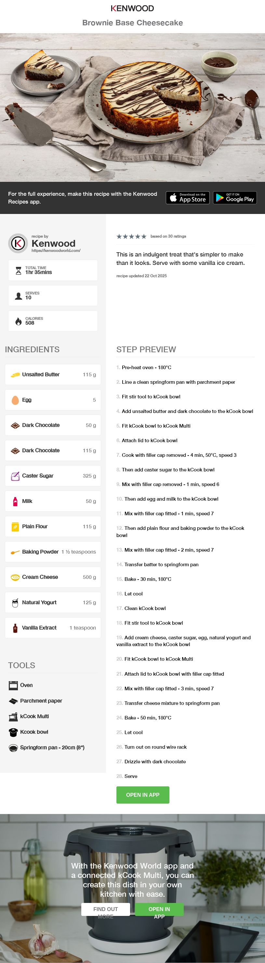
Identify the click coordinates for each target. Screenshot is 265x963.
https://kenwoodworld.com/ (56, 250)
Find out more (105, 911)
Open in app (143, 795)
